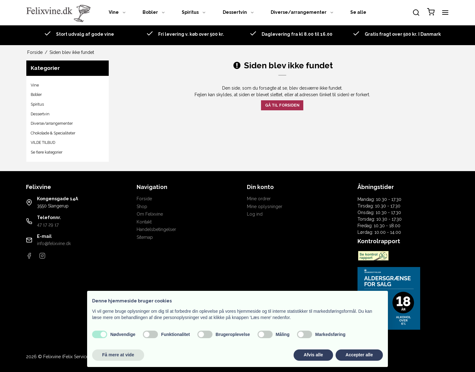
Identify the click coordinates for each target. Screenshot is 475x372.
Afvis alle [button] (313, 354)
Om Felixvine (150, 214)
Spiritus (194, 12)
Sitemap (145, 237)
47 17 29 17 (48, 224)
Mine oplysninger (264, 206)
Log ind (255, 214)
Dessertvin (238, 12)
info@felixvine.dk (54, 243)
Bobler (154, 12)
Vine (117, 12)
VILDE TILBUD (43, 142)
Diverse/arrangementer (302, 12)
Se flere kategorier (46, 152)
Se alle (358, 12)
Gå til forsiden (282, 105)
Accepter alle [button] (359, 354)
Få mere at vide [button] (118, 354)
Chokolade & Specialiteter (53, 133)
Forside (144, 198)
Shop (142, 206)
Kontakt (144, 221)
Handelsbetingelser (156, 229)
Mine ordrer (259, 198)
